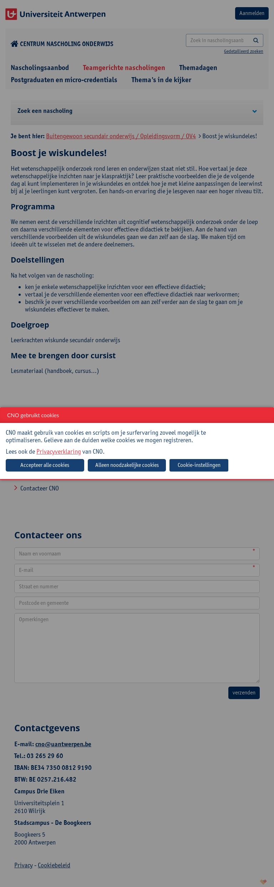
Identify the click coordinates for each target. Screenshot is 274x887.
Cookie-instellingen (199, 465)
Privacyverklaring (58, 451)
